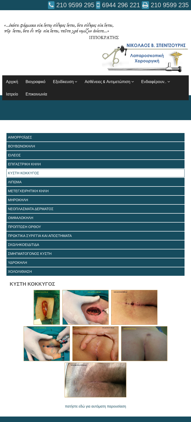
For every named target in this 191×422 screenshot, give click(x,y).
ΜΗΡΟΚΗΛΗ (18, 200)
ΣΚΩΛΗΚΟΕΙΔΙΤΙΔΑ (23, 245)
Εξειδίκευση (65, 81)
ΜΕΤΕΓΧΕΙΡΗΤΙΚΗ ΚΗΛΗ (28, 191)
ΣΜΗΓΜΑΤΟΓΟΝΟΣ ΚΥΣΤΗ (29, 254)
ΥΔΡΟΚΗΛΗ (17, 263)
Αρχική (12, 81)
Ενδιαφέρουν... (155, 81)
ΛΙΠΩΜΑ (15, 182)
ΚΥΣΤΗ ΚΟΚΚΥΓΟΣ (23, 173)
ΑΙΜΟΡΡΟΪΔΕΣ (20, 137)
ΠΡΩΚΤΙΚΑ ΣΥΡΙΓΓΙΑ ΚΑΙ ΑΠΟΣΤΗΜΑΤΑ (40, 236)
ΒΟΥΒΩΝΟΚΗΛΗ (21, 146)
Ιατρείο (12, 94)
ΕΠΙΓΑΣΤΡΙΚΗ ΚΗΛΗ (24, 164)
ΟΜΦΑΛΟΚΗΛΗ (20, 218)
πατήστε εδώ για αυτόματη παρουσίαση (95, 406)
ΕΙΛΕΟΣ (14, 155)
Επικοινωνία (36, 94)
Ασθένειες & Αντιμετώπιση (109, 81)
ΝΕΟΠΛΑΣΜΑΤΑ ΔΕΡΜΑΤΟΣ (30, 209)
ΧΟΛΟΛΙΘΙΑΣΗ (20, 272)
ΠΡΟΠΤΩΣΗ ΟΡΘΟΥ (24, 227)
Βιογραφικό (36, 81)
